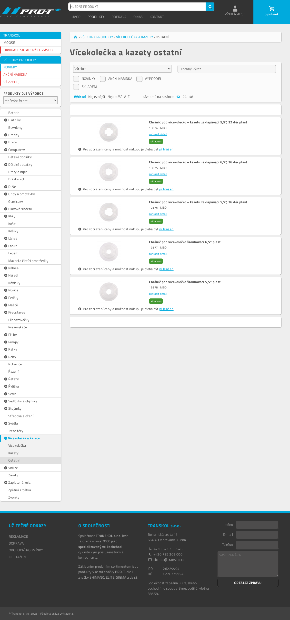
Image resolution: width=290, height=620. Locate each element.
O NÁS (138, 16)
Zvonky (14, 497)
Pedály (10, 297)
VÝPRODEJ (11, 81)
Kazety (13, 452)
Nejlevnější (96, 96)
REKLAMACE (18, 536)
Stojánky (12, 408)
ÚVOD (76, 16)
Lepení (13, 253)
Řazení (13, 371)
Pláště (10, 305)
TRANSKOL (11, 35)
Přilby (10, 334)
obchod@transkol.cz (168, 559)
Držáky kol (16, 179)
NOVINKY (10, 67)
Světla (10, 423)
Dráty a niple (18, 171)
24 (185, 96)
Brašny (11, 135)
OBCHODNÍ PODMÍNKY (26, 550)
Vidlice (10, 468)
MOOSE (9, 42)
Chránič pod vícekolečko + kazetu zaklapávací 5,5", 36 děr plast (198, 202)
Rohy (9, 357)
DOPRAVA (119, 16)
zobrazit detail (158, 134)
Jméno (228, 524)
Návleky (14, 282)
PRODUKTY (96, 16)
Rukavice (15, 364)
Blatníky (12, 120)
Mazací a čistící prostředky (28, 260)
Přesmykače (17, 327)
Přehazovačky (19, 319)
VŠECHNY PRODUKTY (19, 59)
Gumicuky (15, 201)
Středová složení (20, 415)
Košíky (13, 230)
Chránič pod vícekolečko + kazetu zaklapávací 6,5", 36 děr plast (198, 162)
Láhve (10, 238)
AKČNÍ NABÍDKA (15, 74)
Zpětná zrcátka (19, 489)
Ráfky (10, 349)
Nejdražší (115, 96)
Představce (14, 312)
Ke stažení (18, 556)
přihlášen (166, 149)
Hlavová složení (17, 209)
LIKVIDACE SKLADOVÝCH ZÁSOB (28, 49)
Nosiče (10, 290)
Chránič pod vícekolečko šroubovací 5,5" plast (185, 282)
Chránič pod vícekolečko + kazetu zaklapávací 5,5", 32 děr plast (198, 122)
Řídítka (11, 386)
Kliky (9, 216)
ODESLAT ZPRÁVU (248, 582)
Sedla (10, 394)
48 (191, 96)
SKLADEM (85, 86)
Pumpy (11, 342)
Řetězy (11, 379)
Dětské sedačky (17, 164)
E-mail (228, 534)
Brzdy (10, 142)
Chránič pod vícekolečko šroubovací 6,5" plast (185, 242)
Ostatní (14, 460)
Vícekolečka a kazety (21, 438)
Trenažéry (15, 430)
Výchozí (80, 96)
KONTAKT (157, 16)
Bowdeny (15, 127)
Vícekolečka (17, 445)
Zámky (13, 475)
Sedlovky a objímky (20, 401)
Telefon (227, 544)
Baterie (14, 112)
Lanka (10, 246)
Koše (12, 223)
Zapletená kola (16, 482)
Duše (9, 186)
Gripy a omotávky (19, 194)
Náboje (11, 268)
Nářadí (10, 275)
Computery (14, 149)
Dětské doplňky (20, 156)
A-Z (127, 96)
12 (178, 96)
